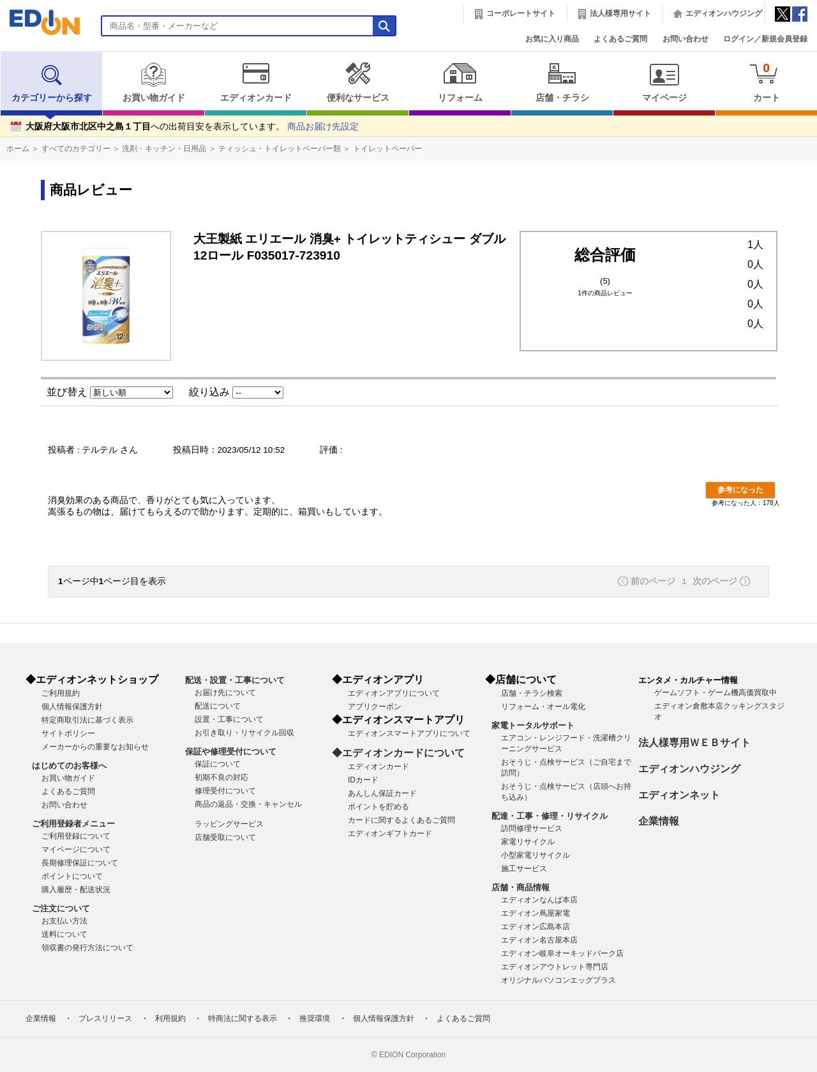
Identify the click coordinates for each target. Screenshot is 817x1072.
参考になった (740, 490)
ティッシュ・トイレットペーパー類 (279, 148)
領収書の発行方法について (87, 947)
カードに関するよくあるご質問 (401, 820)
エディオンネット (679, 794)
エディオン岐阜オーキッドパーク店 (562, 953)
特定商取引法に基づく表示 (87, 720)
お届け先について (225, 692)
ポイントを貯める (378, 806)
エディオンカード (255, 82)
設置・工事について (229, 719)
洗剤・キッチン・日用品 (164, 148)
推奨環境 (314, 1018)
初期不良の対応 (221, 777)
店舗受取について (225, 837)
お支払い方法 (64, 920)
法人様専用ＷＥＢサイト (694, 742)
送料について (64, 934)
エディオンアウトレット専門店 (554, 966)
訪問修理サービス (531, 828)
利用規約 (170, 1018)
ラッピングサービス (229, 823)
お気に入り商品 (552, 38)
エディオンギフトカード (390, 833)
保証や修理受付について (230, 751)
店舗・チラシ (562, 82)
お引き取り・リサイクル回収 (244, 732)
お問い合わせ (685, 38)
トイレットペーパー (387, 148)
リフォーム (460, 82)
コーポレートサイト (520, 13)
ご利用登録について (75, 836)
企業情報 (658, 821)
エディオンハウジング (724, 13)
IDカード (363, 779)
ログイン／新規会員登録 (765, 38)
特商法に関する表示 (242, 1018)
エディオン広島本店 (535, 926)
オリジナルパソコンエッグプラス (558, 980)
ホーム (17, 148)
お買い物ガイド (153, 82)
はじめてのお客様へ (69, 765)
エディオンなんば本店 (539, 899)
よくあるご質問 (620, 38)
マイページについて (75, 849)
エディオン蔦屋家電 (535, 913)
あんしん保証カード (382, 793)
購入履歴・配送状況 (75, 889)
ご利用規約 (60, 693)
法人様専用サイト (620, 13)
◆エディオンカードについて (398, 752)
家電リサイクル (528, 841)
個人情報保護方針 (72, 706)
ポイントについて (72, 876)
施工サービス (524, 868)
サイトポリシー (68, 733)
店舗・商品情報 (520, 887)
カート (766, 82)
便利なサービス (357, 82)
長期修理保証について (79, 862)
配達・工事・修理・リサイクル (549, 816)
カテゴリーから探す (51, 82)
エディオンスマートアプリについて (409, 733)
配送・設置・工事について (235, 680)
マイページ (664, 82)
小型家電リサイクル (535, 855)
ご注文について (61, 908)
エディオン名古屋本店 (539, 940)
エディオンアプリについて (394, 693)
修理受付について (225, 790)
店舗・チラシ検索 (531, 693)
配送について (218, 705)
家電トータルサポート (532, 725)
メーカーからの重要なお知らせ (95, 746)
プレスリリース (105, 1018)
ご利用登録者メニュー (73, 823)
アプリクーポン (374, 706)
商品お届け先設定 (323, 126)
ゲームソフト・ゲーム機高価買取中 (715, 692)
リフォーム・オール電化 (543, 706)
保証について (218, 764)
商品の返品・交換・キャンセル (248, 804)
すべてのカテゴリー (75, 148)
